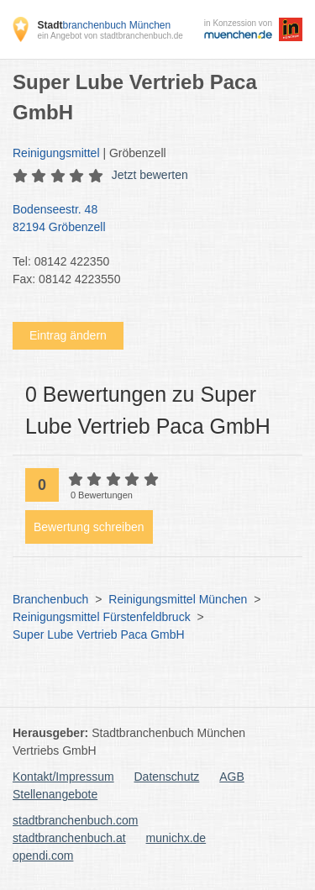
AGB (231, 776)
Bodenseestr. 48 (149, 219)
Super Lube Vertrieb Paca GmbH (99, 634)
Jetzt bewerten (150, 175)
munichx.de (176, 838)
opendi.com (43, 855)
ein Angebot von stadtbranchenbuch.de (109, 35)
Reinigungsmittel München (177, 599)
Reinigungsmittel (56, 153)
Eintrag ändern (68, 335)
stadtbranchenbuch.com (75, 820)
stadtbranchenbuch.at (69, 838)
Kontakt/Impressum (63, 776)
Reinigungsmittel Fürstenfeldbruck (102, 617)
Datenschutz (167, 776)
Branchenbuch (50, 599)
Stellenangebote (55, 794)
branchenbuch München (104, 25)
